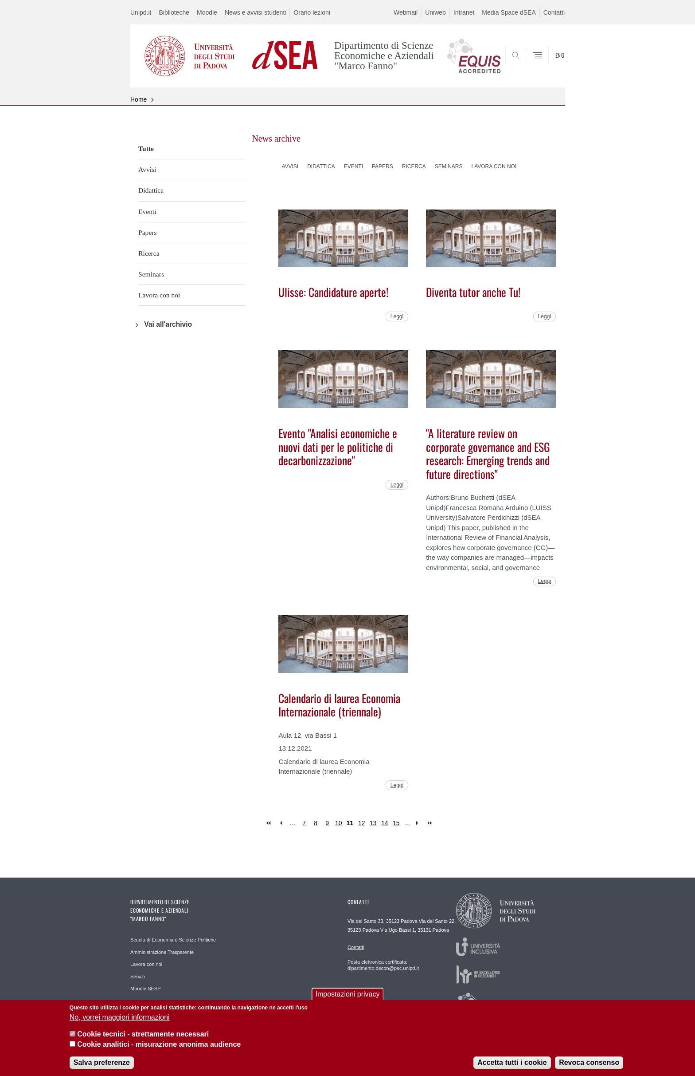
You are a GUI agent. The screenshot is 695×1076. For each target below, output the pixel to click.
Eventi (147, 211)
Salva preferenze (102, 1064)
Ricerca (149, 253)
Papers (147, 232)
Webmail (406, 12)
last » (430, 823)
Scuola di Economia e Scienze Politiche (173, 939)
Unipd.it (140, 12)
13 (373, 823)
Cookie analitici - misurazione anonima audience (159, 1046)
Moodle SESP (145, 988)
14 (384, 823)
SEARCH (549, 66)
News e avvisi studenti (255, 12)
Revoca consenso (589, 1064)
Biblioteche (174, 12)
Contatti (554, 12)
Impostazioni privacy (348, 996)
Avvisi (147, 169)
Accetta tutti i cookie (512, 1064)
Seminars (151, 274)
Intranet (463, 12)
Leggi (396, 316)
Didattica (151, 190)
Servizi (137, 976)
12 (361, 823)
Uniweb (435, 12)
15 (396, 823)
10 (338, 823)
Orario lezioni (311, 12)
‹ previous (280, 823)
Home (138, 99)
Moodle (207, 12)
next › (419, 823)
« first (269, 823)
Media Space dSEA (508, 12)
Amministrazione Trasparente (162, 952)
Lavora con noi (159, 295)
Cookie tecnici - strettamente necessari (143, 1036)
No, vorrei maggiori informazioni (120, 1019)
